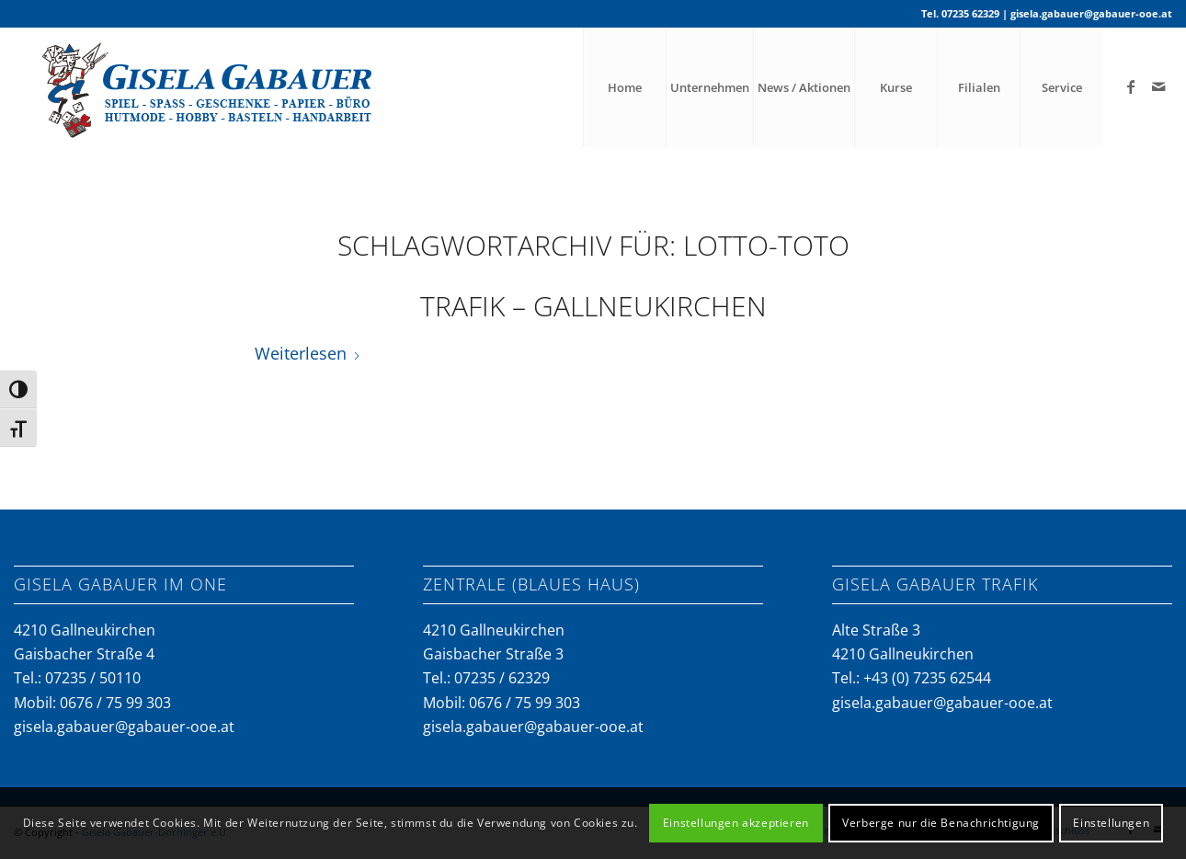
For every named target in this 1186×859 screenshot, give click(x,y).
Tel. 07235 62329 (960, 13)
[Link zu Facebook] (1131, 86)
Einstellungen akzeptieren (736, 822)
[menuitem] (624, 87)
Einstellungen (1111, 822)
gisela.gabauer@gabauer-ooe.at (1091, 13)
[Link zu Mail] (1158, 86)
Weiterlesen (308, 352)
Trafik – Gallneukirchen (593, 306)
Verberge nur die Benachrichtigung (941, 822)
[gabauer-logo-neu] (213, 87)
